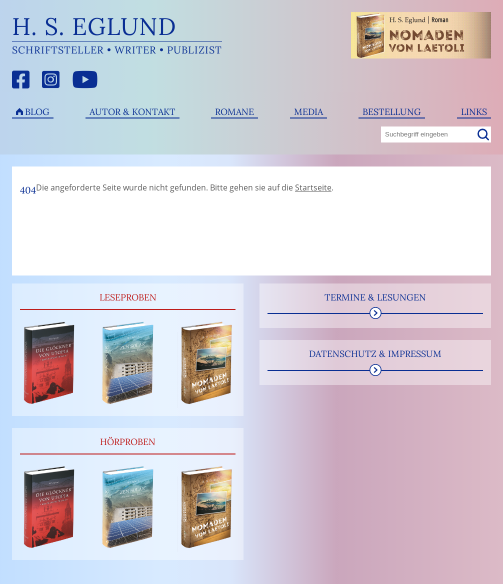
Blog (37, 112)
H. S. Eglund (94, 26)
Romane (234, 112)
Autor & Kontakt (133, 112)
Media (308, 112)
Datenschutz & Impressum (375, 354)
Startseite (313, 187)
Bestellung (391, 112)
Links (474, 112)
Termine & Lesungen (375, 297)
